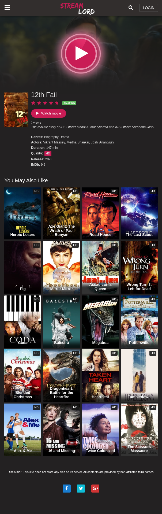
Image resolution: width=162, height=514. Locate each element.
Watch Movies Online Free (78, 8)
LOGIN (149, 8)
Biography (51, 137)
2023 (48, 159)
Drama (64, 137)
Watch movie (48, 113)
